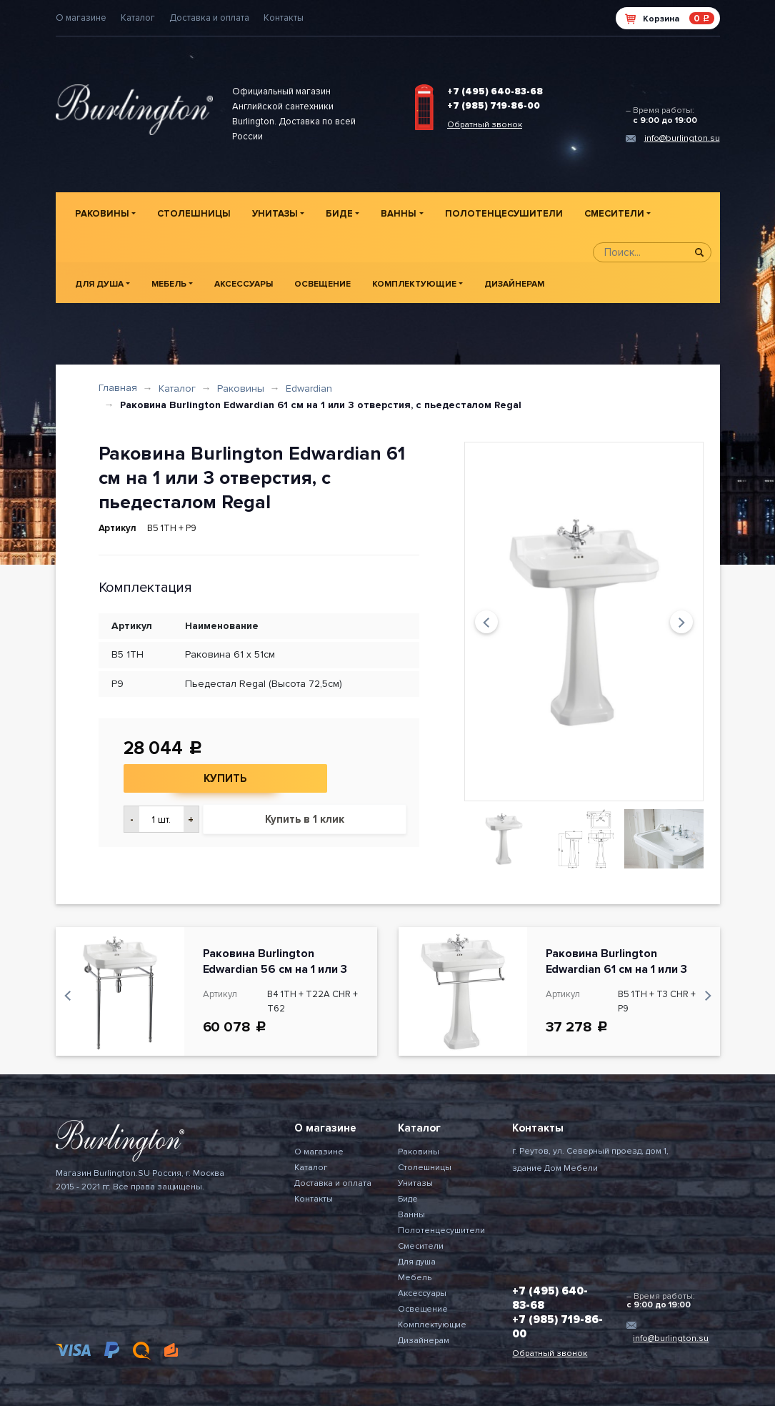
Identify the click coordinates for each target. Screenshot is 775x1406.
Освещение (322, 284)
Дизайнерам (514, 284)
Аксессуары (243, 284)
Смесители (614, 213)
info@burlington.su (682, 138)
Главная (118, 388)
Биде (339, 213)
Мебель (168, 284)
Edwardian (309, 388)
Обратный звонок (484, 124)
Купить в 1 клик (304, 819)
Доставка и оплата (209, 18)
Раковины (102, 213)
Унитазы (275, 213)
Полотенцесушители (504, 213)
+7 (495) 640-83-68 (495, 91)
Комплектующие (414, 284)
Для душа (99, 284)
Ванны (398, 213)
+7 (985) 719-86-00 (493, 106)
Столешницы (194, 213)
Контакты (284, 18)
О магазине (81, 18)
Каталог (138, 18)
